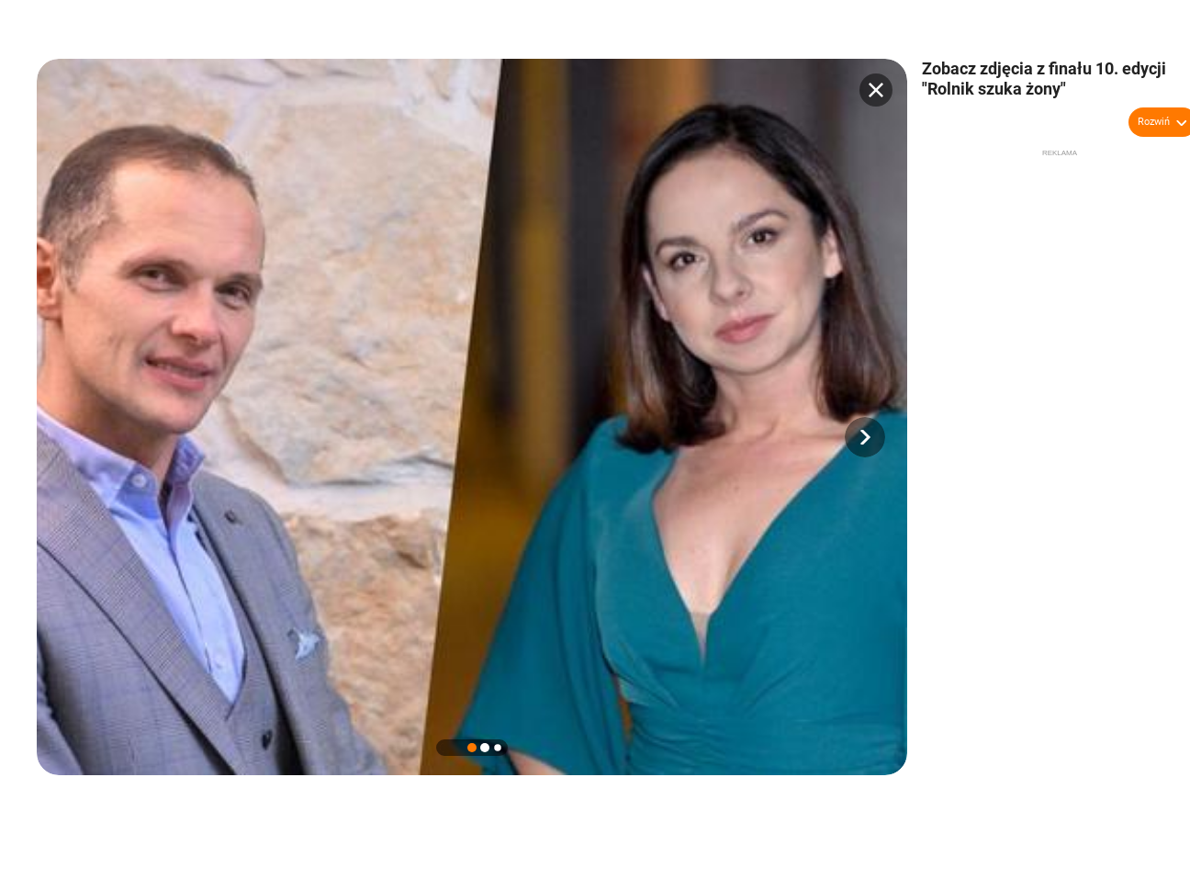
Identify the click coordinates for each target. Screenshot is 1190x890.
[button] (865, 437)
